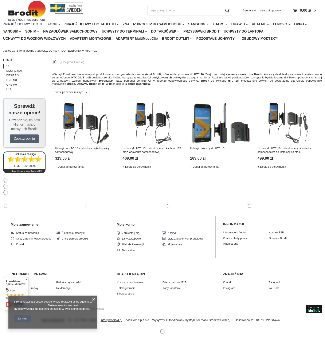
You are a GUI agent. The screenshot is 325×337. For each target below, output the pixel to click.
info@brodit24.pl (111, 320)
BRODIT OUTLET (175, 38)
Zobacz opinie (24, 138)
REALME (259, 24)
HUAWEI (238, 24)
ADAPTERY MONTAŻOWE (90, 38)
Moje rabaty (175, 244)
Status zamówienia (27, 232)
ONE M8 (11, 80)
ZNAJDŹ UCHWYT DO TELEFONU (30, 24)
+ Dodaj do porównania (69, 166)
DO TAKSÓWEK (164, 31)
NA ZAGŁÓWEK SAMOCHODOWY (70, 31)
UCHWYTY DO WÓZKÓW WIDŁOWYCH (34, 38)
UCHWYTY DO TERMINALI (123, 31)
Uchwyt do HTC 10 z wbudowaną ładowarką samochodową (82, 150)
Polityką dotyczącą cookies (30, 305)
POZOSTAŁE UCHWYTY (215, 38)
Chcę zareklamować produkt (33, 238)
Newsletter (128, 250)
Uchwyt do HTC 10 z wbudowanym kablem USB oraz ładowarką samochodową (151, 150)
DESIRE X (12, 75)
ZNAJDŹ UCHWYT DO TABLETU (90, 24)
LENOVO (280, 24)
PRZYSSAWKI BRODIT (201, 31)
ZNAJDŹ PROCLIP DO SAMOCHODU (152, 24)
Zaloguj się (249, 10)
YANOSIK (10, 31)
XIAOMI (218, 24)
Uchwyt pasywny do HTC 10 (207, 148)
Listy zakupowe (269, 10)
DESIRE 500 (14, 70)
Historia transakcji (133, 244)
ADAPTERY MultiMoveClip (137, 38)
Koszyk (172, 232)
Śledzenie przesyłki (73, 232)
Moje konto (125, 224)
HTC (87, 50)
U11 (8, 89)
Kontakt (20, 244)
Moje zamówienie (24, 224)
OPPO (299, 24)
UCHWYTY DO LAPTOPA (243, 31)
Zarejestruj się (130, 232)
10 (7, 66)
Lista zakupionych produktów (185, 238)
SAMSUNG (196, 24)
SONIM (30, 31)
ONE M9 (11, 84)
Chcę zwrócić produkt (75, 238)
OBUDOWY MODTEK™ (260, 38)
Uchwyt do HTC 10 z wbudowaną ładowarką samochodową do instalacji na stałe (284, 150)
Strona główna (25, 50)
